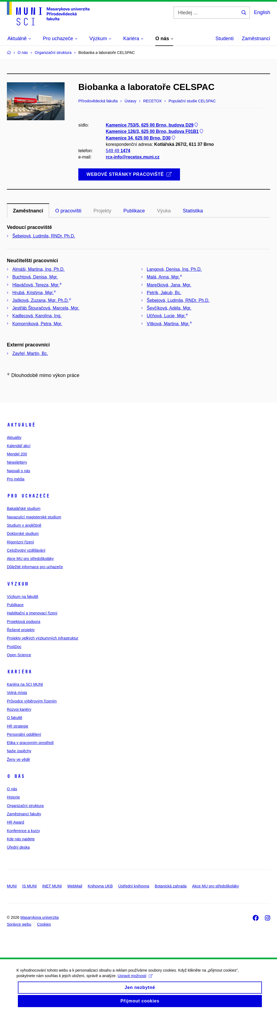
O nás (16, 776)
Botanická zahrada (171, 886)
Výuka (164, 211)
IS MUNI (29, 886)
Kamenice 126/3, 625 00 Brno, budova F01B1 (155, 131)
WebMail (74, 886)
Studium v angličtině (24, 525)
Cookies (44, 924)
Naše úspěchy (19, 751)
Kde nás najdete (21, 839)
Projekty (102, 211)
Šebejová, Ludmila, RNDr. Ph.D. (43, 236)
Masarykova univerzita (39, 917)
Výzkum (17, 584)
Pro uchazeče (28, 496)
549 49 (118, 150)
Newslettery (17, 462)
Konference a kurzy (23, 831)
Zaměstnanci (256, 38)
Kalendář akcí (19, 446)
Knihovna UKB (100, 886)
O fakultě (14, 717)
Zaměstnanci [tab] (28, 211)
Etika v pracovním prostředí (30, 742)
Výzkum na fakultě (22, 596)
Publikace (15, 605)
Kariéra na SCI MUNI (25, 684)
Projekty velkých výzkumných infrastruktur (42, 638)
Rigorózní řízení (20, 542)
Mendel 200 (17, 454)
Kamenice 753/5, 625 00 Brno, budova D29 (152, 125)
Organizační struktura (25, 805)
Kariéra (19, 672)
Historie (13, 797)
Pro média (15, 479)
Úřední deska (18, 847)
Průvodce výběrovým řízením (32, 701)
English (262, 12)
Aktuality (14, 437)
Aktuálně (21, 425)
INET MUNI (52, 886)
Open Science (19, 655)
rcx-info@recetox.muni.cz (132, 157)
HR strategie (17, 726)
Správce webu (19, 924)
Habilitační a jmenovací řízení (32, 613)
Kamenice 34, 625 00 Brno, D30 (141, 138)
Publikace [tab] (134, 211)
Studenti (224, 38)
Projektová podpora (23, 621)
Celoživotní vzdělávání (26, 550)
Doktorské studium (23, 533)
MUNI (12, 886)
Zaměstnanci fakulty (24, 814)
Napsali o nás (18, 471)
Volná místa (17, 692)
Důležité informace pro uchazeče (35, 567)
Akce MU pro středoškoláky (30, 558)
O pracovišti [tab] (68, 211)
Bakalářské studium (23, 508)
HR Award (15, 822)
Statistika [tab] (193, 211)
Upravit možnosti (135, 980)
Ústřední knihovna (133, 886)
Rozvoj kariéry (19, 709)
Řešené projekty (21, 630)
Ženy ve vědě (18, 759)
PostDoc (14, 646)
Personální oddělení (24, 734)
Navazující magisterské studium (34, 517)
